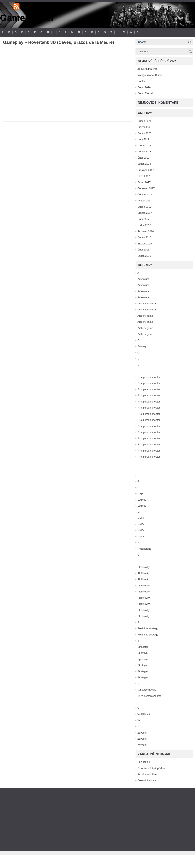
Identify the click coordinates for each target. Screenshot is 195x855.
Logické (141, 493)
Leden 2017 (144, 225)
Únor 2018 (143, 157)
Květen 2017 (144, 200)
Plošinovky (143, 567)
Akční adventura (146, 303)
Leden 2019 (144, 145)
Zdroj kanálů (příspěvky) (151, 768)
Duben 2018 (144, 151)
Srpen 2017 (144, 182)
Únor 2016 (143, 249)
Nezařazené (144, 548)
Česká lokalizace (147, 780)
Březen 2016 (144, 243)
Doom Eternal (145, 93)
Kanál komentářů (147, 774)
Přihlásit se (143, 761)
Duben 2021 (144, 121)
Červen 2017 (144, 194)
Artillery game (145, 315)
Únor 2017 (143, 219)
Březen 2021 (144, 127)
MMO (140, 518)
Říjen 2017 (143, 176)
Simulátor (142, 646)
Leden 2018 (144, 163)
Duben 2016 (144, 237)
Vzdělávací (143, 714)
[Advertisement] (97, 819)
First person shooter (148, 377)
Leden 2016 (144, 255)
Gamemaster (27, 18)
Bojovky (141, 346)
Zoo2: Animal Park (147, 68)
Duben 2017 (144, 206)
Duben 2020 (144, 133)
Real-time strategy (147, 628)
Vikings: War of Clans (149, 75)
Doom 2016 (144, 87)
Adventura (143, 279)
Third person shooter (149, 695)
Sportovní (142, 652)
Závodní (142, 732)
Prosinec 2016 (145, 231)
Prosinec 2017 (145, 170)
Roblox (141, 81)
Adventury (143, 291)
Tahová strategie (146, 689)
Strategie (142, 665)
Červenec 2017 (146, 188)
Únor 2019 (143, 139)
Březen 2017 (144, 212)
